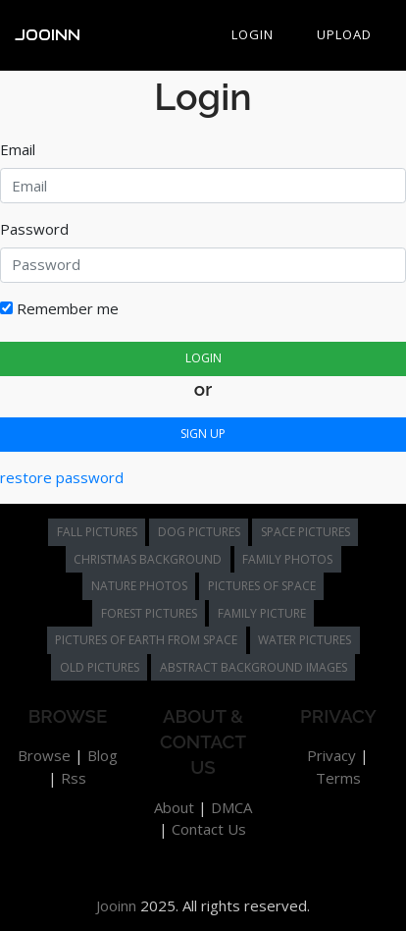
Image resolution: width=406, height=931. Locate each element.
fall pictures (97, 531)
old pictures (99, 667)
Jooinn (47, 35)
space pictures (305, 531)
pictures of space (262, 585)
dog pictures (199, 531)
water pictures (304, 639)
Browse (44, 755)
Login (252, 34)
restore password (62, 477)
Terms (338, 778)
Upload (344, 34)
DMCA (231, 807)
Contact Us (209, 829)
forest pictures (149, 613)
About (174, 807)
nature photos (139, 585)
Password (34, 229)
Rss (73, 778)
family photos (287, 559)
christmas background (148, 559)
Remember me (59, 308)
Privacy (331, 755)
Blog (102, 755)
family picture (262, 613)
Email (17, 149)
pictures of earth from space (146, 639)
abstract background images (253, 667)
